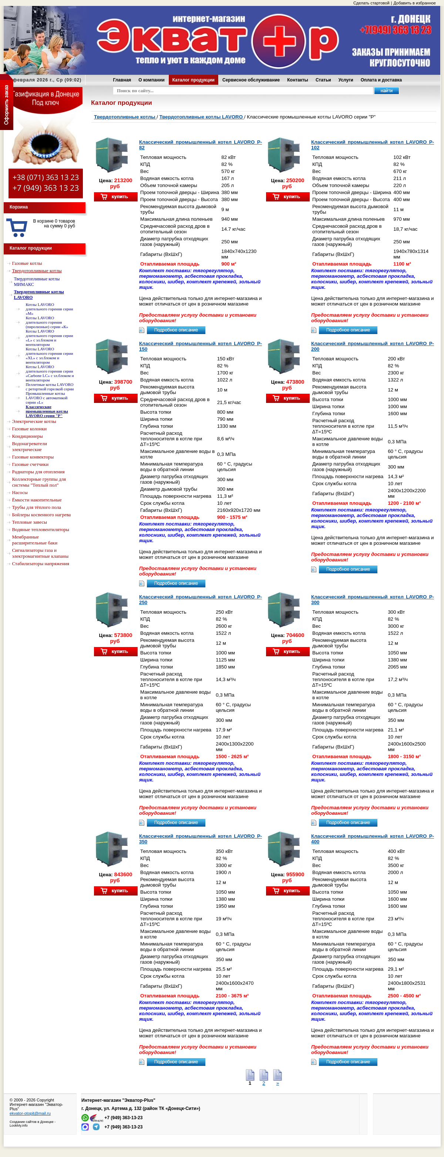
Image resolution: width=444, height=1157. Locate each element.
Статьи (323, 80)
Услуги (346, 80)
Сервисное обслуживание (251, 80)
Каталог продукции (193, 80)
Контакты (297, 80)
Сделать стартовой (371, 3)
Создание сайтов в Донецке (32, 1122)
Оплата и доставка (381, 80)
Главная (122, 80)
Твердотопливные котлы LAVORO (201, 117)
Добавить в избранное (414, 3)
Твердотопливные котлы (125, 117)
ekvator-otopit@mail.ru (30, 1113)
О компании (151, 80)
